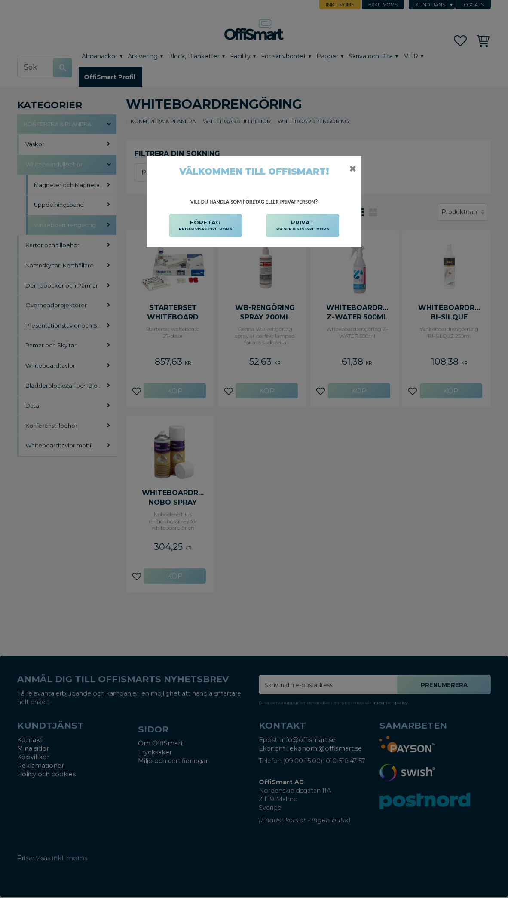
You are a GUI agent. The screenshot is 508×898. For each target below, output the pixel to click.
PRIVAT (302, 226)
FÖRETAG (205, 226)
